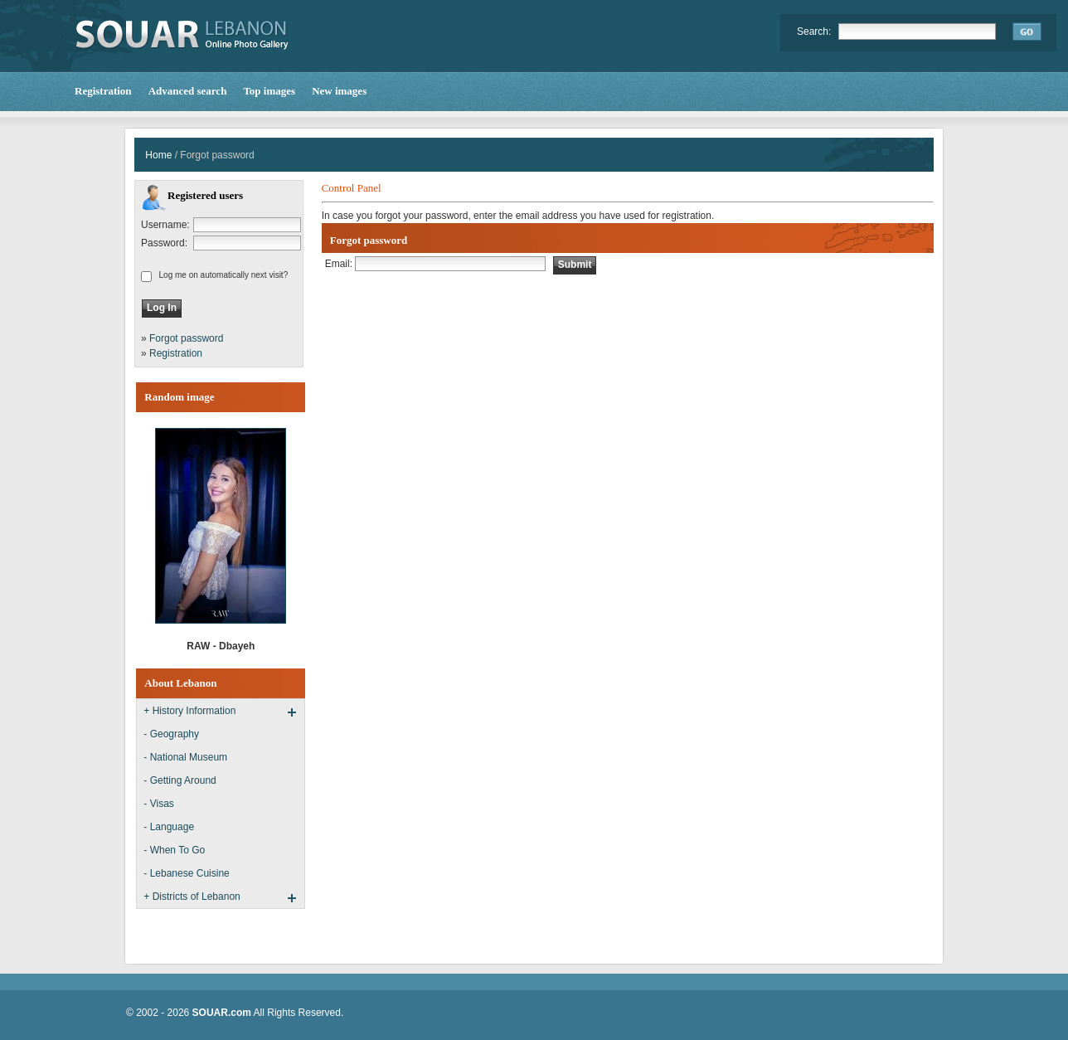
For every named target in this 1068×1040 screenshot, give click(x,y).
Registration (175, 353)
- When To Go (174, 850)
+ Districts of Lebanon (191, 896)
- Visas (158, 803)
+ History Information (189, 711)
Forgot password (186, 338)
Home (158, 155)
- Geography (171, 734)
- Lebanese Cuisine (186, 873)
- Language (168, 827)
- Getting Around (179, 780)
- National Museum (185, 757)
